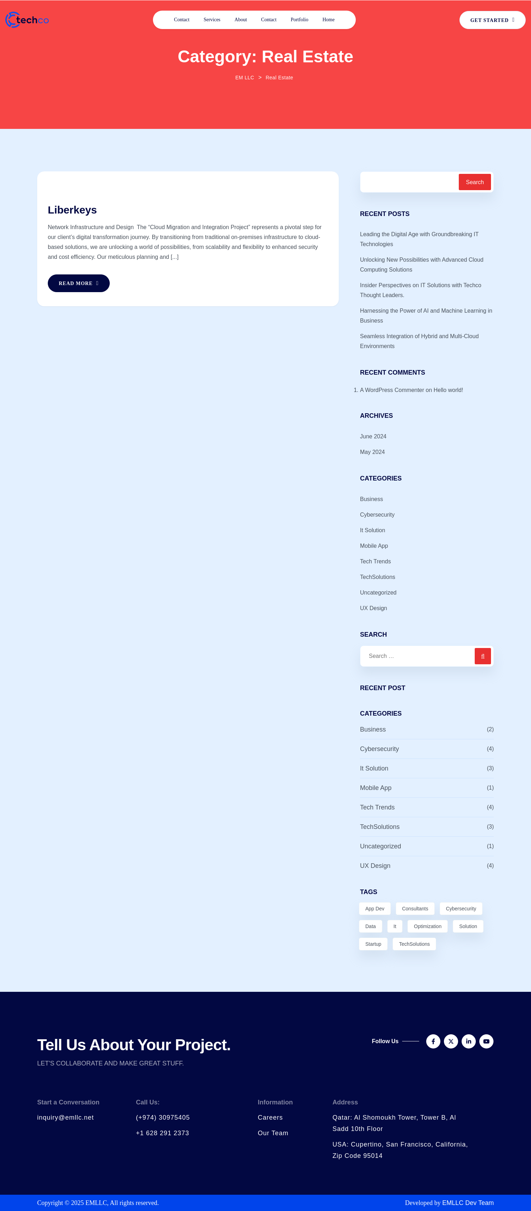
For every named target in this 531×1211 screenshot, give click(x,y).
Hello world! (448, 390)
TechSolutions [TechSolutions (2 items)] (414, 944)
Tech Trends (375, 561)
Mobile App (374, 546)
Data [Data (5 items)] (370, 926)
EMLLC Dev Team (468, 1202)
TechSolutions (377, 577)
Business (371, 499)
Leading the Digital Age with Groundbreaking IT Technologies (419, 239)
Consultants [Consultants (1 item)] (415, 908)
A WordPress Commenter (392, 390)
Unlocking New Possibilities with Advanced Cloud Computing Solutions (422, 265)
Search (475, 182)
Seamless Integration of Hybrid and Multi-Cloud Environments (419, 341)
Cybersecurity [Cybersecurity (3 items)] (461, 908)
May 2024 (372, 452)
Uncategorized (378, 593)
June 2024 (373, 436)
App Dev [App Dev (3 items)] (374, 908)
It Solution (372, 530)
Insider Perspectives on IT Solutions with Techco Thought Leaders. (420, 290)
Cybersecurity (377, 515)
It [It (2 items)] (395, 926)
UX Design (373, 608)
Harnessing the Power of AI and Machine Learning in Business (426, 316)
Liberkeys (72, 210)
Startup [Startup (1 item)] (373, 944)
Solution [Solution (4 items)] (468, 926)
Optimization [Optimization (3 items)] (427, 926)
